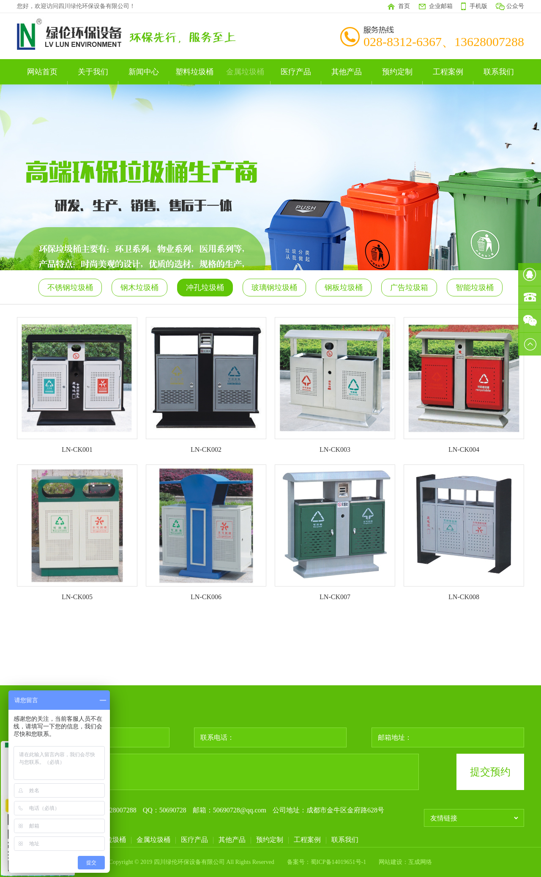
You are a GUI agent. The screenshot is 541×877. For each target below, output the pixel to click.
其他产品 (346, 72)
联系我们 (499, 72)
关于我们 (93, 72)
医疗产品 (296, 72)
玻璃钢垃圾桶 (274, 287)
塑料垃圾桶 (194, 72)
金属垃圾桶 (245, 72)
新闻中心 (143, 72)
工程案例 (448, 72)
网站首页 (42, 72)
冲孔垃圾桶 (205, 287)
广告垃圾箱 (409, 287)
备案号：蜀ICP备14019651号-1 (326, 862)
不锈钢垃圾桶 (70, 287)
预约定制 (397, 72)
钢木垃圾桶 (139, 287)
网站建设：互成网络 (405, 862)
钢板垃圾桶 (344, 287)
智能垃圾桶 (475, 287)
